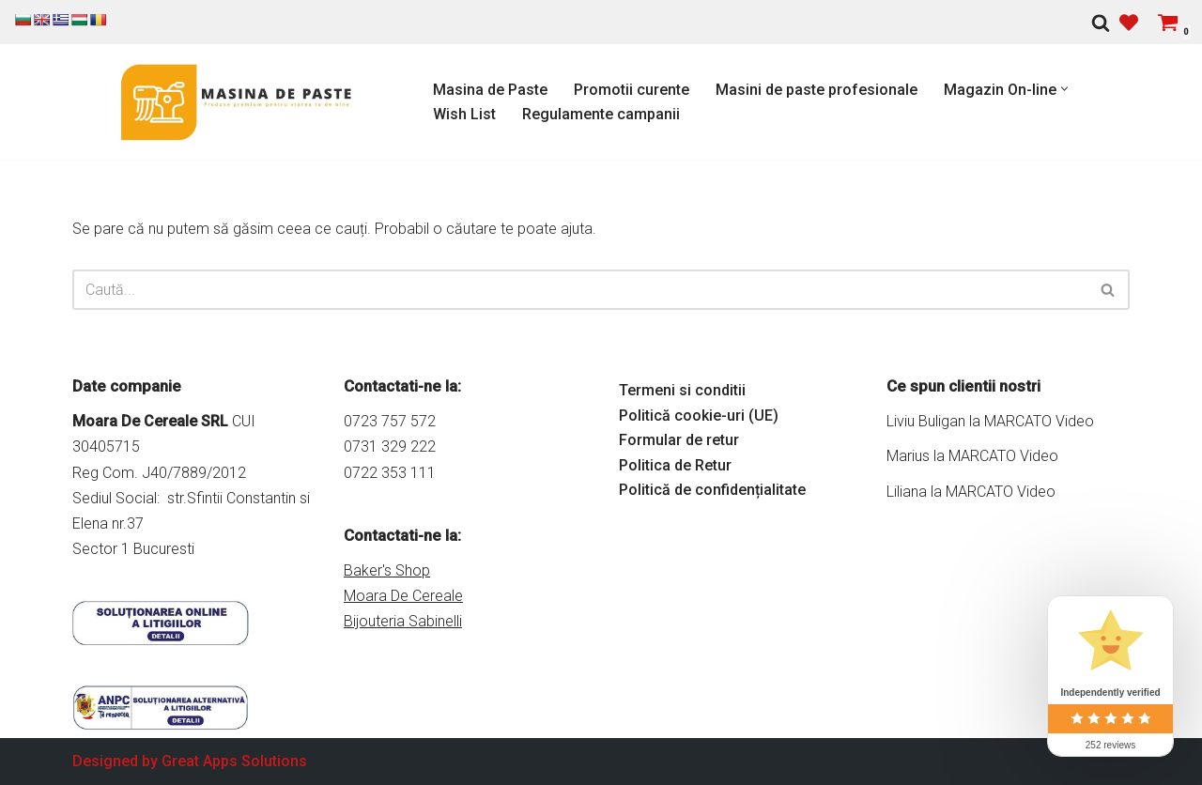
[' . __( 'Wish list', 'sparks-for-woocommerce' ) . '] (1128, 22)
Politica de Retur (675, 465)
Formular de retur (679, 440)
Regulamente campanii (601, 114)
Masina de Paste (490, 90)
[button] (1064, 88)
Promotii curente (631, 90)
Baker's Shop (387, 570)
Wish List (464, 114)
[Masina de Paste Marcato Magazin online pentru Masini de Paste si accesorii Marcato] (236, 102)
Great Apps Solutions (234, 761)
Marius (908, 456)
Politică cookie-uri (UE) (698, 415)
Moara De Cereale (403, 596)
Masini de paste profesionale (816, 90)
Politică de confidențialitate (712, 490)
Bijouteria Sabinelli (403, 621)
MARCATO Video (1039, 421)
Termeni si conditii (682, 390)
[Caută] (1100, 22)
